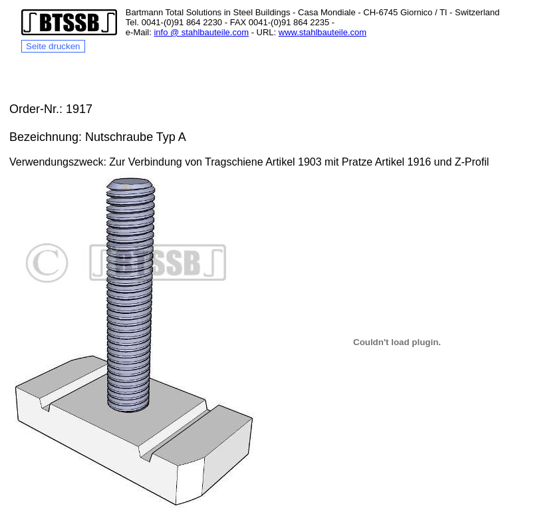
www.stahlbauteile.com (322, 32)
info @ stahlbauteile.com (201, 32)
